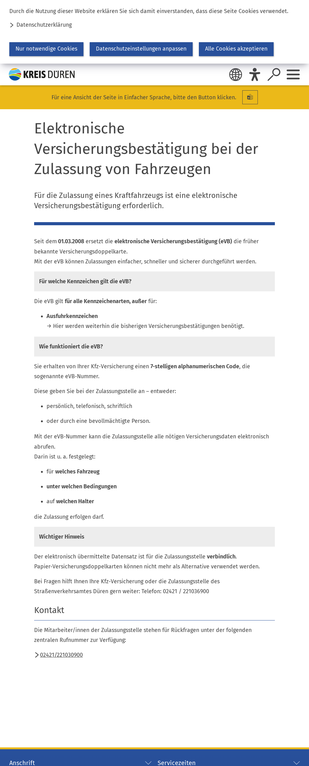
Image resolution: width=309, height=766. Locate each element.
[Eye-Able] (254, 74)
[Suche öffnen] (274, 74)
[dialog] (154, 32)
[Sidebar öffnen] (293, 74)
